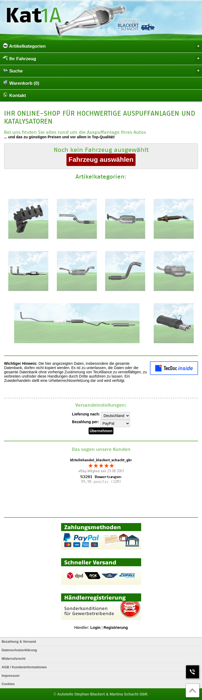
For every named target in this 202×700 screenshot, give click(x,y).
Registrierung (116, 627)
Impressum (10, 676)
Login (95, 627)
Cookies (8, 684)
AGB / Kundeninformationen (24, 667)
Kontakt (14, 95)
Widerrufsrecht (13, 659)
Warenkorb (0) (21, 83)
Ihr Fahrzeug (102, 58)
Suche (102, 71)
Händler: (81, 627)
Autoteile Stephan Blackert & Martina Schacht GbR (102, 694)
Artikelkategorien (102, 46)
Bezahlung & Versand (19, 642)
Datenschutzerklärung (19, 650)
